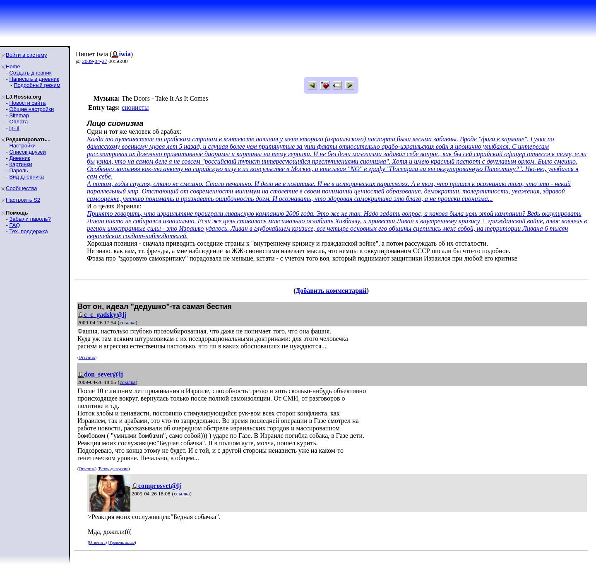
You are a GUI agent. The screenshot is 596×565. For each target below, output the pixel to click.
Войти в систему (26, 55)
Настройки (22, 145)
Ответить (87, 357)
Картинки (20, 164)
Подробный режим (37, 85)
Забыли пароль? (29, 219)
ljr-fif (14, 128)
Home (13, 66)
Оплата (18, 121)
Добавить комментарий (331, 290)
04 (97, 61)
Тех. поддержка (28, 231)
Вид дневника (26, 177)
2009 (87, 61)
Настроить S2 (23, 200)
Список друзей (27, 152)
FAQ (14, 225)
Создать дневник (30, 73)
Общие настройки (31, 109)
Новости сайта (27, 103)
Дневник (19, 158)
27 (104, 61)
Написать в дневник (34, 79)
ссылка (128, 322)
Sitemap (19, 115)
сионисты (135, 107)
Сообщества (21, 188)
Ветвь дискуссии (113, 468)
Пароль (18, 170)
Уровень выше (122, 542)
